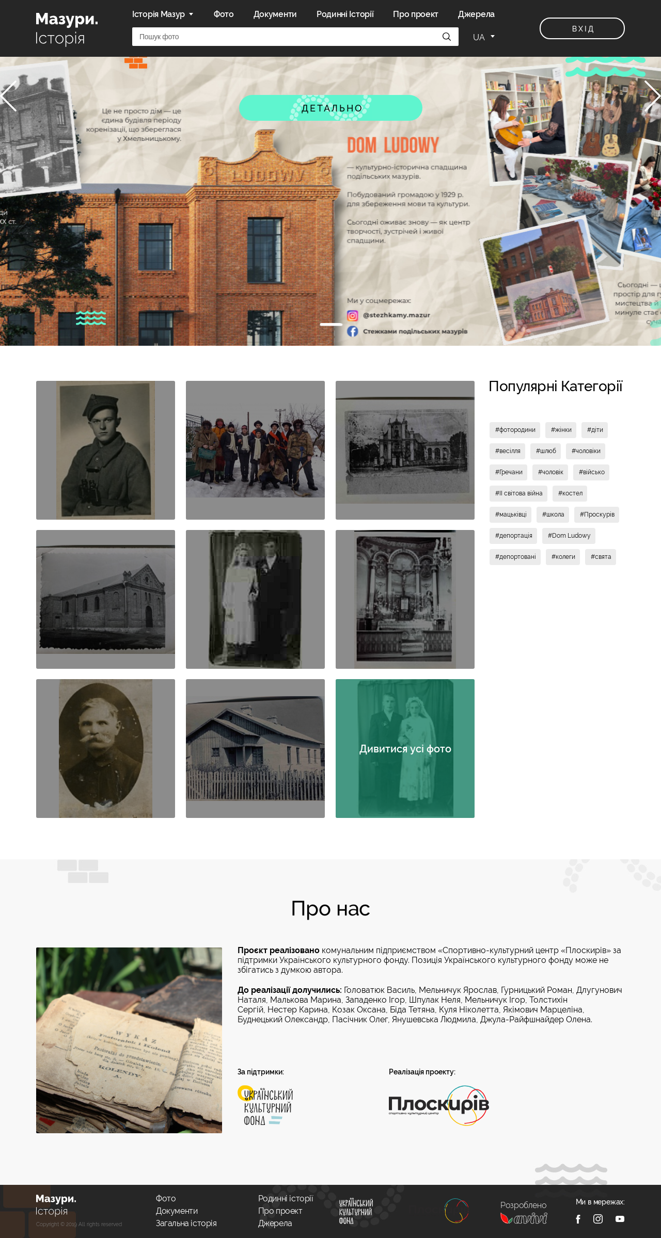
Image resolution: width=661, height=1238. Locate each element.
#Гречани (509, 472)
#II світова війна (519, 493)
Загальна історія (186, 1223)
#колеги (563, 556)
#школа (553, 514)
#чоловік (550, 472)
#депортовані (515, 556)
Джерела (476, 14)
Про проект (415, 14)
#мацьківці (511, 514)
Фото (224, 14)
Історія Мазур (158, 14)
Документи (275, 14)
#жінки (561, 429)
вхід (583, 29)
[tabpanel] (330, 201)
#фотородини (515, 429)
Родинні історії (285, 1198)
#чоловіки (586, 451)
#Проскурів (597, 514)
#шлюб (546, 451)
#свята (601, 556)
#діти (595, 429)
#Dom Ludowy (569, 535)
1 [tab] (330, 324)
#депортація (513, 535)
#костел (570, 493)
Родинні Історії (345, 14)
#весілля (508, 451)
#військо (592, 472)
